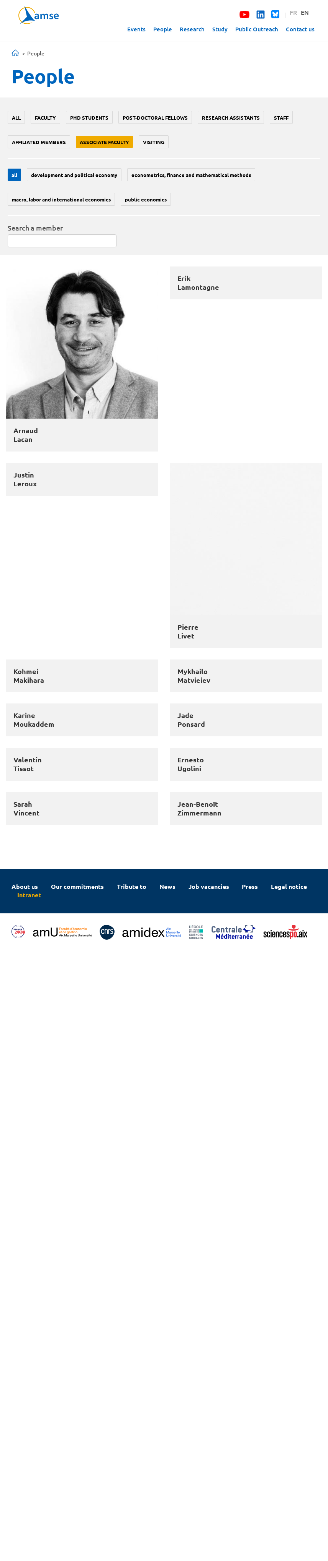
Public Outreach (256, 29)
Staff (281, 117)
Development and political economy (74, 175)
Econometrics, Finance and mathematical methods (191, 175)
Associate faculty (104, 142)
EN (305, 12)
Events (136, 29)
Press (250, 1495)
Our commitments (77, 1495)
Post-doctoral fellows (155, 117)
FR (293, 12)
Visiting (153, 142)
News (167, 1495)
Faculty (45, 117)
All (16, 117)
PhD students (89, 117)
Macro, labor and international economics (61, 199)
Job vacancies (209, 1495)
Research (192, 29)
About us (24, 1495)
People (162, 29)
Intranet (29, 1504)
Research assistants (231, 117)
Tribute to (131, 1495)
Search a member (35, 227)
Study (220, 29)
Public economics (146, 199)
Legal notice (289, 1495)
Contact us (300, 29)
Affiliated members (39, 142)
